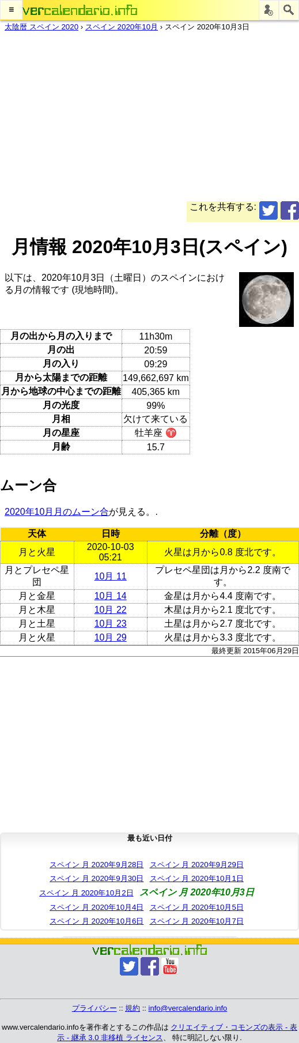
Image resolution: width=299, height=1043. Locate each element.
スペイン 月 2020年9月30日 (96, 878)
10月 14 (110, 596)
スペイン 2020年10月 (121, 26)
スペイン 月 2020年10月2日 (86, 892)
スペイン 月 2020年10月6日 (96, 921)
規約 (132, 1008)
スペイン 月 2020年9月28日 (96, 864)
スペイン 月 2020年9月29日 (197, 864)
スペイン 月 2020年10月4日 (96, 907)
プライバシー (94, 1008)
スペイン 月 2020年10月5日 (197, 907)
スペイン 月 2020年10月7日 (197, 921)
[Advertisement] (149, 120)
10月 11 (110, 576)
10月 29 (110, 637)
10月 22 (110, 610)
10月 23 (110, 623)
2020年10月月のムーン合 (57, 512)
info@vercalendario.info (188, 1008)
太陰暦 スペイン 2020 (41, 26)
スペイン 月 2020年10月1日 (197, 878)
